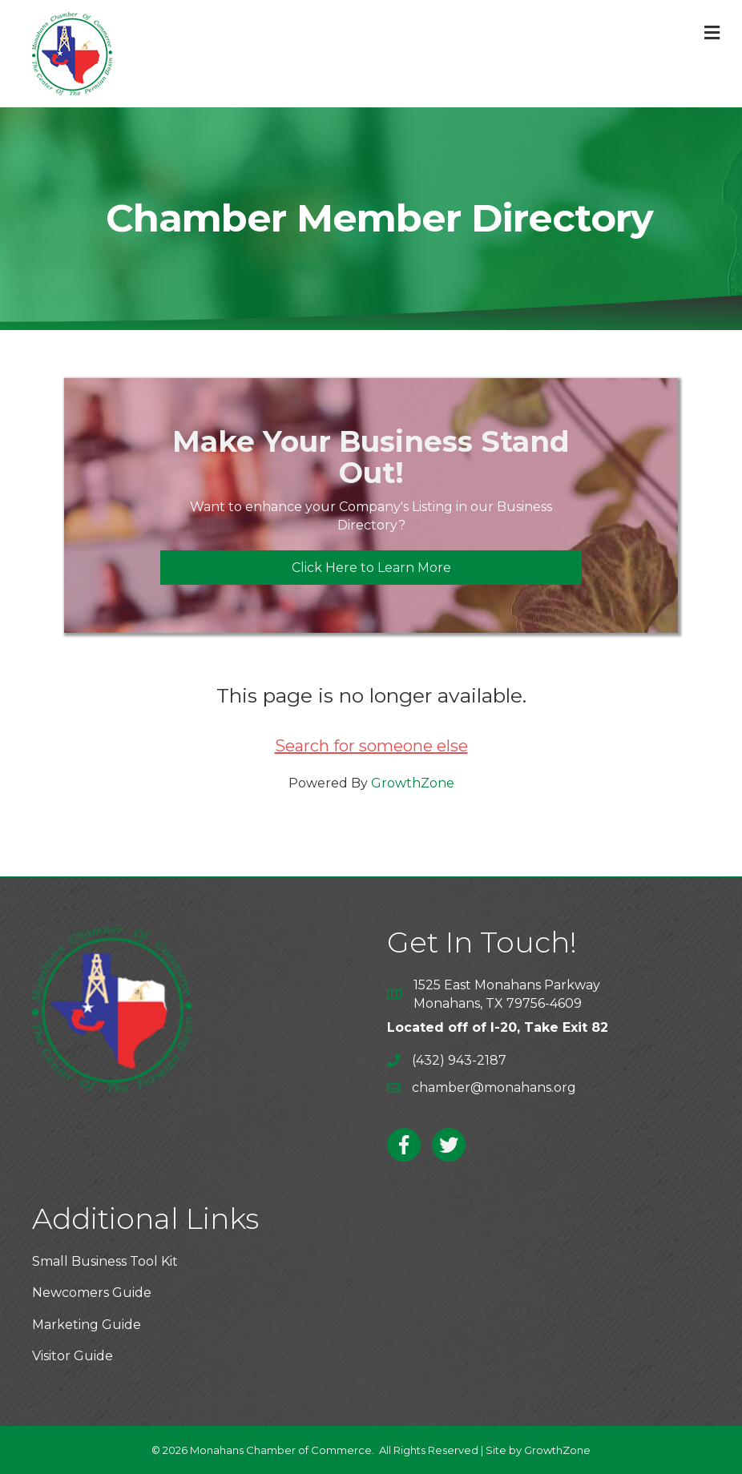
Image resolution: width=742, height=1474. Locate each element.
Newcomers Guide (91, 1292)
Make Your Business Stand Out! (371, 457)
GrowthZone (412, 783)
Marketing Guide (86, 1324)
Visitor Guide (72, 1355)
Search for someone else (371, 745)
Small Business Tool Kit (105, 1261)
